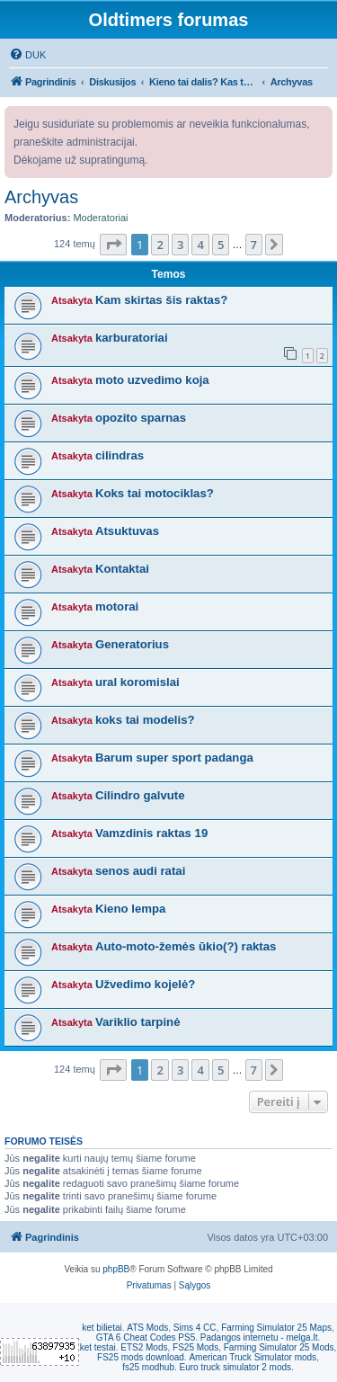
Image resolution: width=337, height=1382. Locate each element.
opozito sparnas (140, 417)
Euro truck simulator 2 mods (236, 1367)
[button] (113, 244)
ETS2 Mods (143, 1347)
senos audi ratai (140, 871)
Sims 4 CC (195, 1328)
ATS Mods (147, 1328)
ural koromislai (137, 682)
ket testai (98, 1347)
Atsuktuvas (127, 531)
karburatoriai (131, 337)
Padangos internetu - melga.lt (259, 1337)
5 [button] (220, 244)
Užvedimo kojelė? (145, 984)
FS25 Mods (195, 1347)
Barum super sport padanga (174, 757)
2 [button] (159, 244)
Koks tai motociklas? (154, 493)
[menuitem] (27, 55)
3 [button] (180, 244)
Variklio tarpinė (138, 1022)
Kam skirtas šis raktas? (161, 300)
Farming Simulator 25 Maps (276, 1328)
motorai (116, 606)
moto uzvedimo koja (152, 380)
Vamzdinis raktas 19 (151, 833)
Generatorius (132, 644)
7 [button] (254, 244)
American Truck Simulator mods (252, 1357)
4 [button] (200, 244)
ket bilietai (101, 1328)
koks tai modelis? (145, 720)
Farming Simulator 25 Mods (279, 1347)
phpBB (115, 1269)
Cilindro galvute (140, 795)
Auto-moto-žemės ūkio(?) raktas (186, 946)
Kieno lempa (130, 908)
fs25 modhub (148, 1367)
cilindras (119, 455)
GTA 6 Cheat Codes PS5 (145, 1337)
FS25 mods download (140, 1357)
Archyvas (41, 197)
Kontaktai (122, 568)
